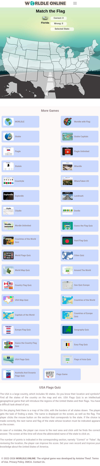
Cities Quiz (73, 255)
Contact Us (39, 462)
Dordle (71, 211)
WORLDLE (13, 122)
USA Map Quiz (15, 300)
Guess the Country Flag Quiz (20, 345)
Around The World (76, 270)
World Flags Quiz (17, 255)
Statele (12, 166)
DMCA (28, 462)
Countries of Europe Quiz (77, 315)
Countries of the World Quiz (19, 241)
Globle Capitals (75, 136)
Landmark (72, 196)
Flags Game (56, 374)
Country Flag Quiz (17, 285)
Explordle (13, 196)
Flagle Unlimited (75, 151)
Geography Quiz (75, 330)
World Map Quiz (16, 270)
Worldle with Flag (76, 122)
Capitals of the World (19, 315)
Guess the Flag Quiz (77, 226)
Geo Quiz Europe (76, 285)
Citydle (12, 211)
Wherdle (72, 166)
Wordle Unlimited (17, 226)
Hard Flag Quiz (75, 241)
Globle (12, 136)
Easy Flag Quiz (75, 345)
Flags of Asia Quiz (76, 359)
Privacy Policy (16, 462)
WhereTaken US (75, 181)
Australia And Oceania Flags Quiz (19, 374)
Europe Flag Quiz (17, 330)
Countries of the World (78, 300)
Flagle (12, 151)
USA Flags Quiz (16, 359)
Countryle (13, 181)
